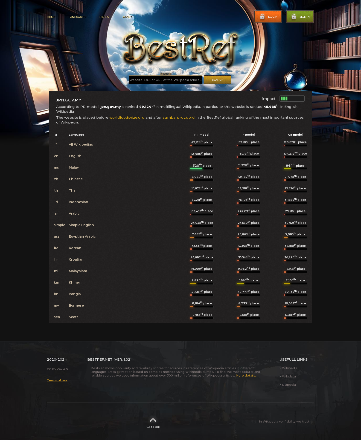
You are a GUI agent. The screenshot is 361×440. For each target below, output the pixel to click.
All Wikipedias (81, 144)
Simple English (81, 225)
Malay (74, 167)
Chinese (76, 179)
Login (268, 17)
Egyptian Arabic (82, 236)
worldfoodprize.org (127, 117)
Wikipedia (288, 368)
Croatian (76, 259)
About (127, 17)
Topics (104, 17)
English (75, 156)
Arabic (74, 213)
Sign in (300, 17)
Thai (72, 190)
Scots (74, 317)
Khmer (74, 282)
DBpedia (287, 384)
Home (51, 17)
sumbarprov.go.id (179, 117)
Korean (75, 248)
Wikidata (287, 376)
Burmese (76, 305)
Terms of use (57, 380)
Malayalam (78, 271)
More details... (246, 375)
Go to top (153, 421)
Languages (77, 17)
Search (218, 79)
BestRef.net (100, 359)
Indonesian (78, 202)
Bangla (75, 294)
